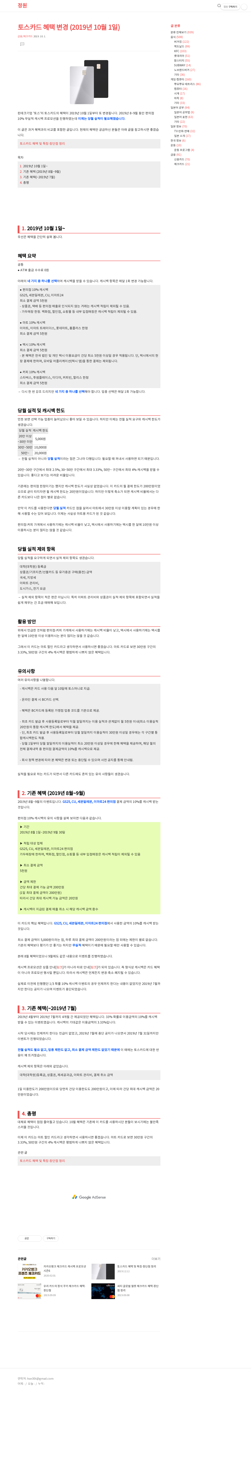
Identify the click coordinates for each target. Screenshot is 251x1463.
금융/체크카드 (25, 36)
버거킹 (181, 42)
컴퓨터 (180, 89)
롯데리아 (182, 56)
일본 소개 (182, 136)
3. (21, 244)
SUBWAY (182, 65)
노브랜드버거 (184, 70)
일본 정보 (179, 126)
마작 (178, 98)
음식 (177, 37)
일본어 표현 (183, 117)
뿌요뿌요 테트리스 (187, 84)
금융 (176, 154)
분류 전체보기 (182, 32)
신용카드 (182, 159)
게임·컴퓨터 (181, 79)
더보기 (156, 1325)
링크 (59, 1034)
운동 (176, 145)
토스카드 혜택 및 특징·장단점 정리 (42, 210)
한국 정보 (178, 140)
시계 (179, 93)
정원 (22, 6)
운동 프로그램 (184, 150)
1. (21, 233)
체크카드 (182, 164)
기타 (179, 74)
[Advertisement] (89, 88)
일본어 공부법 (184, 112)
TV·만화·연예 (184, 131)
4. (21, 249)
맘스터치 (182, 60)
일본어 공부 (180, 107)
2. (21, 238)
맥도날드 (182, 46)
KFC (180, 51)
